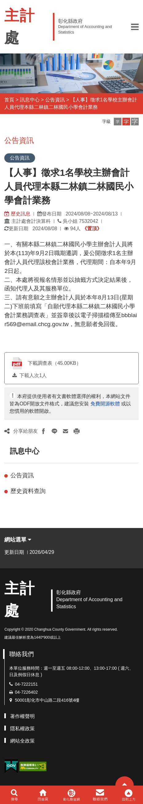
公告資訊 (55, 99)
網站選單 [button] (17, 540)
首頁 (9, 99)
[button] (135, 26)
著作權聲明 (22, 716)
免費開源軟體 (105, 403)
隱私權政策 (22, 728)
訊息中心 (30, 99)
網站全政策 (22, 740)
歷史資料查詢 (28, 491)
